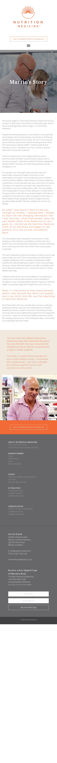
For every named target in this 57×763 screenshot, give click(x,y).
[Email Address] (28, 600)
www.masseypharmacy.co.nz (20, 559)
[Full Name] (28, 594)
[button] (28, 39)
